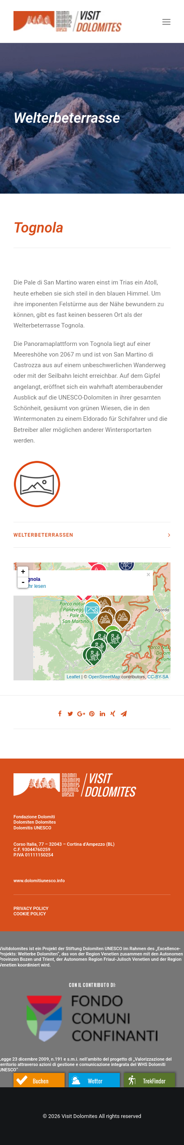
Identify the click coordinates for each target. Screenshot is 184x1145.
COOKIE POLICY (29, 914)
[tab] (92, 534)
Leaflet (73, 676)
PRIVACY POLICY (31, 908)
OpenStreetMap (104, 676)
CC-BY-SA (157, 676)
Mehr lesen (34, 586)
